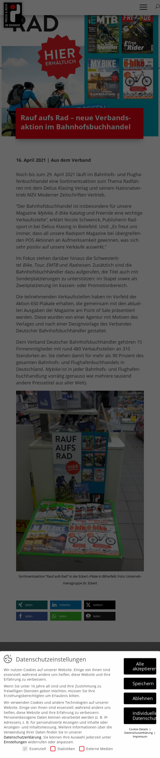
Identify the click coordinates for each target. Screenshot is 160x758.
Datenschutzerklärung (22, 740)
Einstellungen (15, 745)
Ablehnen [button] (143, 702)
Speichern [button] (143, 687)
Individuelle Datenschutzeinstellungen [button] (144, 719)
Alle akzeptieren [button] (144, 670)
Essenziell (34, 752)
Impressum (140, 740)
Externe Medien (96, 752)
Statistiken (62, 752)
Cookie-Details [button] (139, 733)
